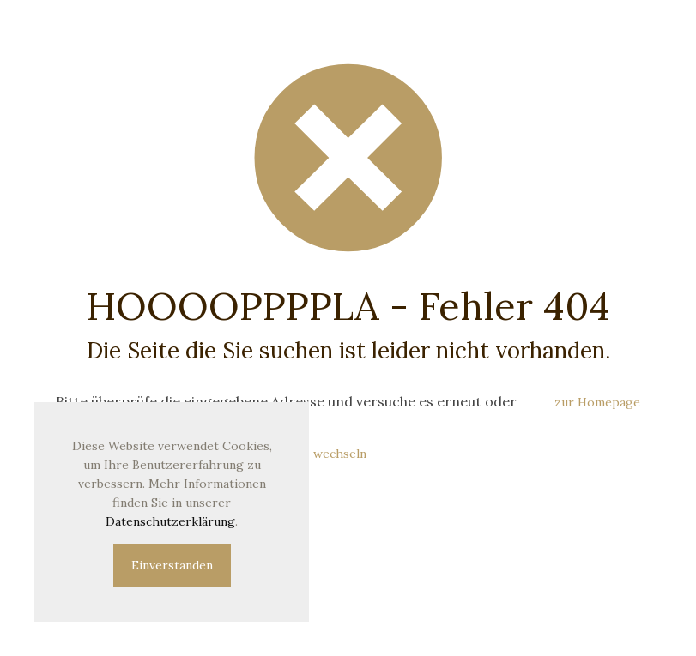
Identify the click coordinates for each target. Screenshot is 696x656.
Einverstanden (172, 565)
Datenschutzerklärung (170, 521)
